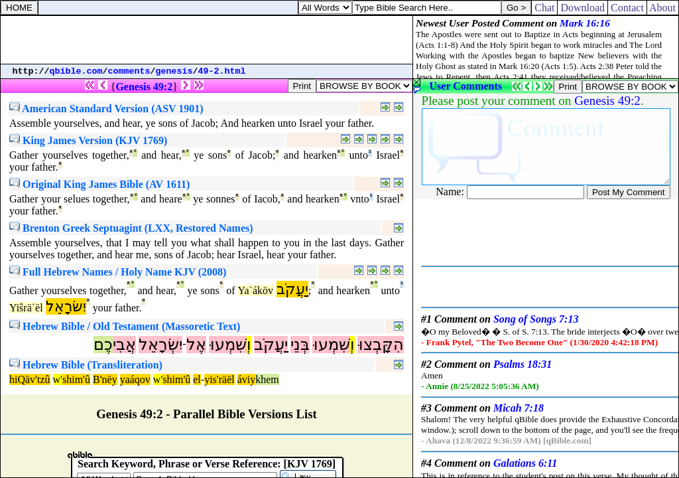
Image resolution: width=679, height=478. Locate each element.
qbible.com (76, 71)
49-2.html (222, 71)
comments (129, 71)
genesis (174, 71)
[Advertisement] (207, 40)
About (662, 7)
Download (582, 7)
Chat (544, 7)
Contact (627, 7)
